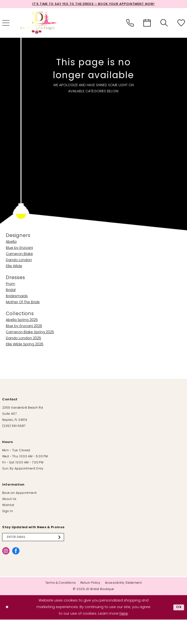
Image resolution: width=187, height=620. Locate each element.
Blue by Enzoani (19, 248)
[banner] (38, 23)
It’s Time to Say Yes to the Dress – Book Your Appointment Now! (93, 4)
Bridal (11, 290)
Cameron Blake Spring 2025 (30, 332)
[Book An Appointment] (147, 23)
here (124, 614)
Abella (11, 242)
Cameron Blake (19, 254)
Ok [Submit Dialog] (179, 608)
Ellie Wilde (14, 266)
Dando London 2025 (23, 338)
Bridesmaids (17, 296)
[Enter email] (34, 537)
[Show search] (164, 23)
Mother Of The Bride (23, 302)
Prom (10, 284)
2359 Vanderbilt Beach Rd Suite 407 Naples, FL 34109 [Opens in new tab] (22, 414)
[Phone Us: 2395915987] (130, 23)
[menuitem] (130, 23)
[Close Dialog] (7, 607)
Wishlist (8, 505)
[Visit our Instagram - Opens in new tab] (5, 551)
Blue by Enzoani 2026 (24, 326)
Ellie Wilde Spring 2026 (24, 345)
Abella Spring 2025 (22, 320)
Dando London (19, 260)
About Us (9, 499)
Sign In (7, 511)
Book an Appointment (19, 493)
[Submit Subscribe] (62, 537)
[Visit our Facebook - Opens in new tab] (15, 551)
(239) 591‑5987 (13, 426)
